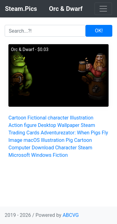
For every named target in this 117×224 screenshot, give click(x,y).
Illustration (81, 118)
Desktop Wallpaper (59, 125)
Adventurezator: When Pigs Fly (74, 133)
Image (15, 140)
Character (66, 148)
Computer (19, 148)
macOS (32, 140)
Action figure (22, 125)
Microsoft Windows (29, 155)
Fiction (60, 155)
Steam (85, 148)
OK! (99, 31)
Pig (69, 140)
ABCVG (71, 215)
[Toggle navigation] (103, 8)
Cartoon (17, 118)
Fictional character (48, 118)
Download (43, 148)
